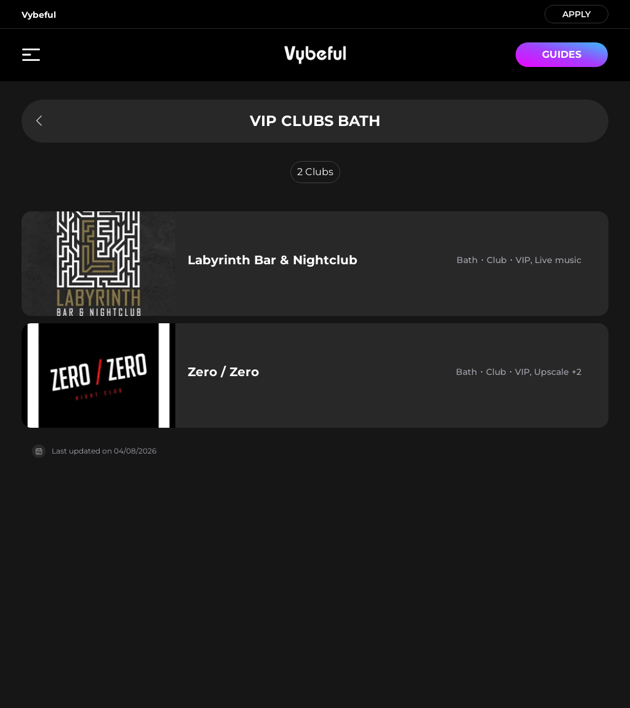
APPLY (576, 13)
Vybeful (39, 14)
